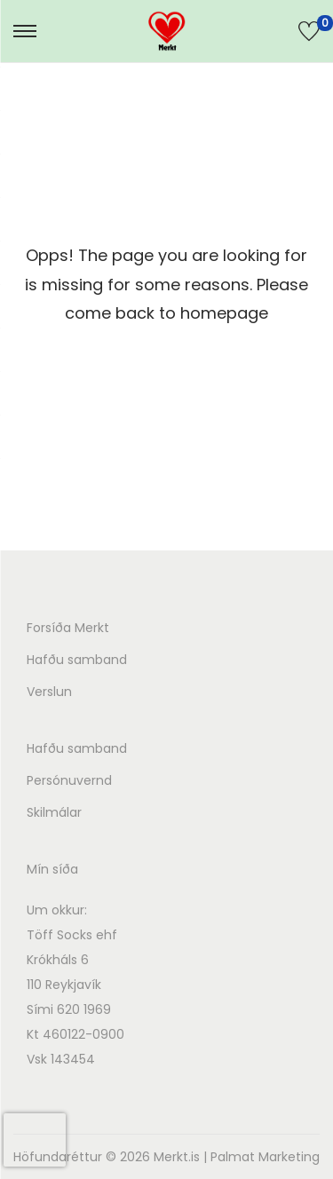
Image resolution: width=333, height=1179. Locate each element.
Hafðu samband (77, 660)
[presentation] (35, 1140)
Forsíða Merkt (68, 628)
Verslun (49, 691)
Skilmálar (54, 812)
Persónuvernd (69, 780)
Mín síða (52, 869)
